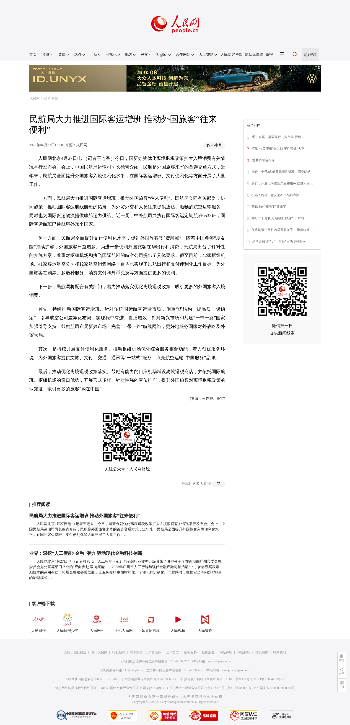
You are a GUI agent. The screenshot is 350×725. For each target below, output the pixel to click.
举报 (269, 54)
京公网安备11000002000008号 (274, 688)
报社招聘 (118, 652)
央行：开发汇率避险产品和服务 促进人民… (282, 183)
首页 (33, 54)
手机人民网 (123, 622)
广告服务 (154, 652)
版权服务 (190, 652)
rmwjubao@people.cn (236, 670)
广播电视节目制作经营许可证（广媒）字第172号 (215, 679)
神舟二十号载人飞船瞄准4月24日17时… (279, 218)
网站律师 (244, 652)
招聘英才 (136, 652)
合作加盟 (172, 652)
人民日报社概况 (75, 652)
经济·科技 (51, 98)
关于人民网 (99, 652)
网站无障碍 (254, 54)
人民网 (34, 98)
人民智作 (205, 622)
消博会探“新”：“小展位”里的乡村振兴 (279, 241)
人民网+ (96, 622)
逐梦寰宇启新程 (263, 160)
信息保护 (261, 652)
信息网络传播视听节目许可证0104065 (81, 688)
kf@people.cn (134, 670)
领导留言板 (151, 622)
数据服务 (208, 652)
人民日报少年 (67, 622)
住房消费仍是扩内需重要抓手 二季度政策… (282, 230)
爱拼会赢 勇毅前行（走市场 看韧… (277, 137)
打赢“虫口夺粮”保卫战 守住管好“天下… (279, 148)
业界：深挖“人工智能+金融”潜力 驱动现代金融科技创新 (85, 553)
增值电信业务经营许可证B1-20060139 (150, 679)
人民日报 (39, 622)
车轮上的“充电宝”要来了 (268, 206)
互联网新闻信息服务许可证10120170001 (93, 679)
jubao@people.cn (219, 661)
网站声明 (226, 652)
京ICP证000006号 (239, 688)
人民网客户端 (231, 54)
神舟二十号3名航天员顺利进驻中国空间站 (281, 172)
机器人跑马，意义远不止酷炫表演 (275, 195)
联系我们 (279, 652)
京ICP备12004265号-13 (269, 679)
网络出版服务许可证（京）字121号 (200, 688)
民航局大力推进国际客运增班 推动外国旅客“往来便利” (84, 515)
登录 (313, 54)
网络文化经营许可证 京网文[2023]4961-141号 (141, 688)
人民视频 (178, 622)
